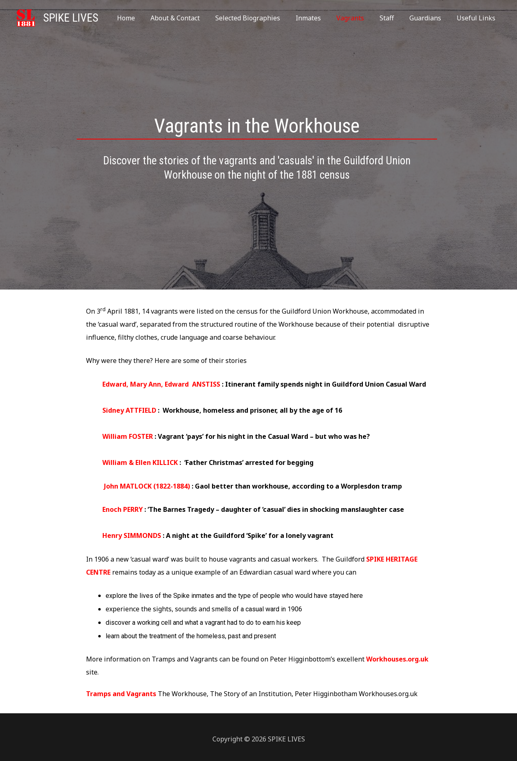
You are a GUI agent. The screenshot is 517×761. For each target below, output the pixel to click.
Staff (393, 17)
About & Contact (191, 17)
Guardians (429, 17)
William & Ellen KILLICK (140, 462)
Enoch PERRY (123, 509)
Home (144, 17)
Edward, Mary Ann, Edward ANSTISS (161, 384)
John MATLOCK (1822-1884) (148, 486)
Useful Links (477, 17)
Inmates (319, 17)
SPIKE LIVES (70, 17)
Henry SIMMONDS (131, 535)
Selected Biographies (261, 17)
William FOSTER (127, 436)
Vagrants (359, 17)
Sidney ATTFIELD (129, 410)
